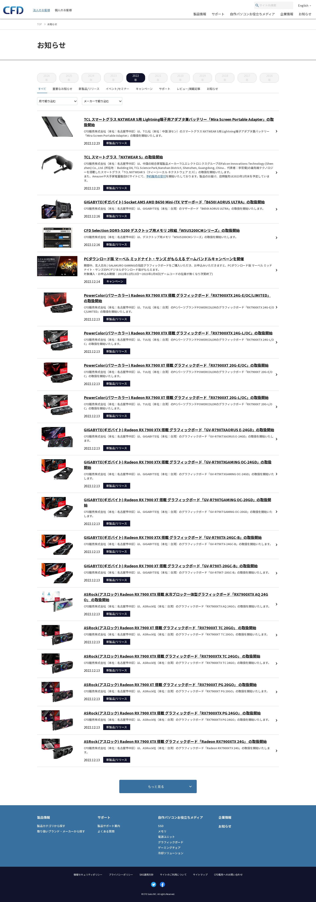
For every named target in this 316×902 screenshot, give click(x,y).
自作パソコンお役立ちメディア (252, 13)
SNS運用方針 (146, 874)
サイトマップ (200, 874)
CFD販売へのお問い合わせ (228, 874)
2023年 (113, 78)
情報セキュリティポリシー (88, 874)
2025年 (69, 78)
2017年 (247, 78)
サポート (218, 13)
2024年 (91, 78)
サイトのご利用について (173, 874)
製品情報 (199, 13)
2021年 (158, 78)
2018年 (225, 78)
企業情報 (286, 13)
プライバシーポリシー (121, 874)
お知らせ (305, 13)
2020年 (180, 78)
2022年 (135, 78)
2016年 (269, 78)
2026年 (46, 78)
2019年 (202, 78)
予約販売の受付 (156, 176)
